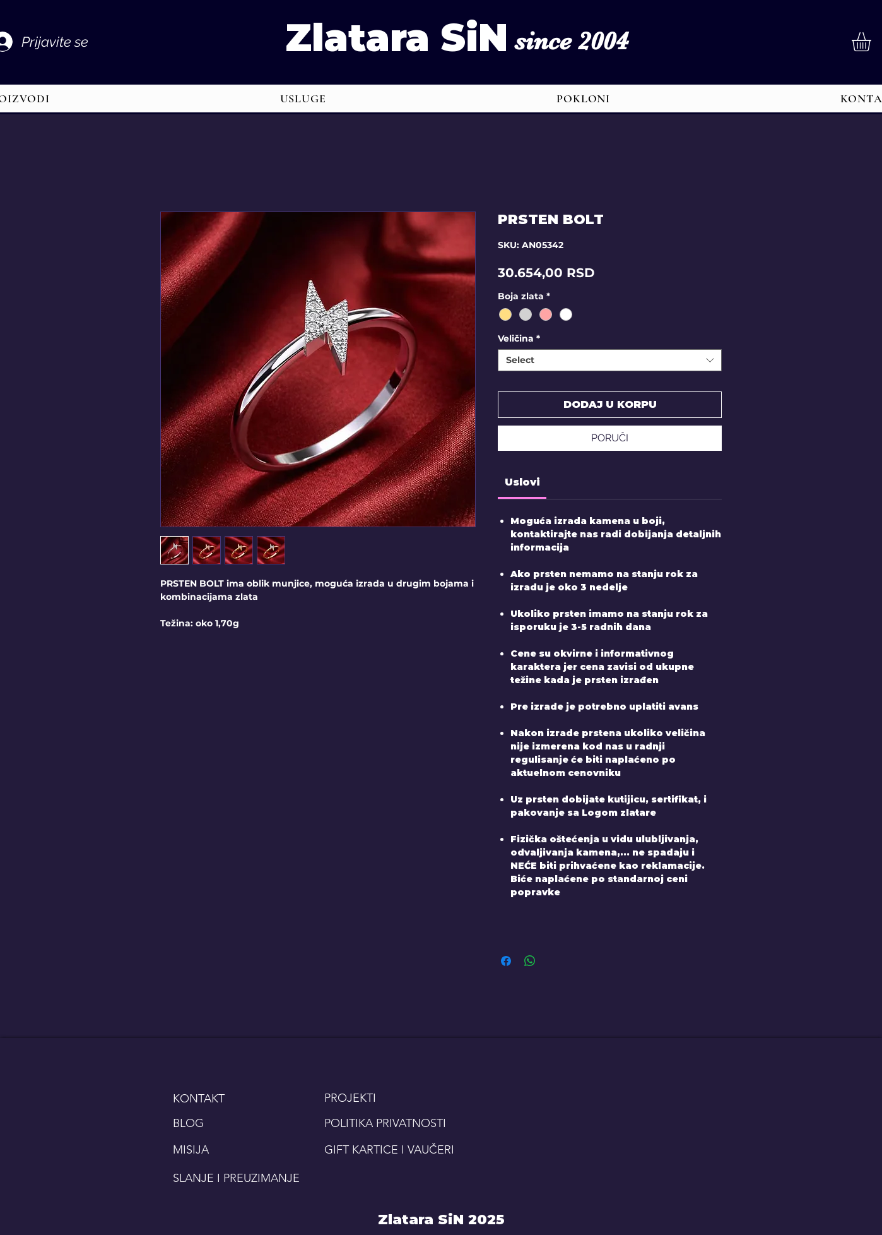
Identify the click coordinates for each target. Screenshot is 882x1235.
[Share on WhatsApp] (530, 961)
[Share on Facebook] (506, 961)
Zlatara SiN (396, 38)
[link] (522, 482)
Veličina (519, 338)
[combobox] (610, 360)
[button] (302, 98)
